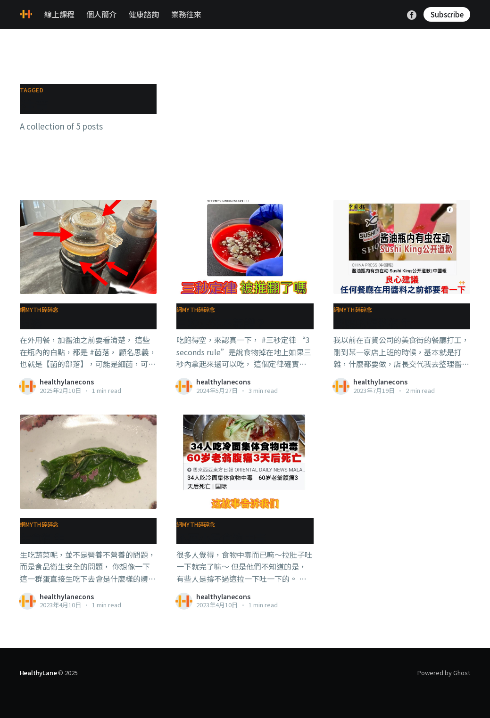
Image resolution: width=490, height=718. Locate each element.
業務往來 (186, 14)
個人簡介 (101, 14)
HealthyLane (38, 672)
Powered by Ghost (443, 672)
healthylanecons (67, 381)
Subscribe (447, 14)
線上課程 (59, 14)
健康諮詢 (144, 14)
